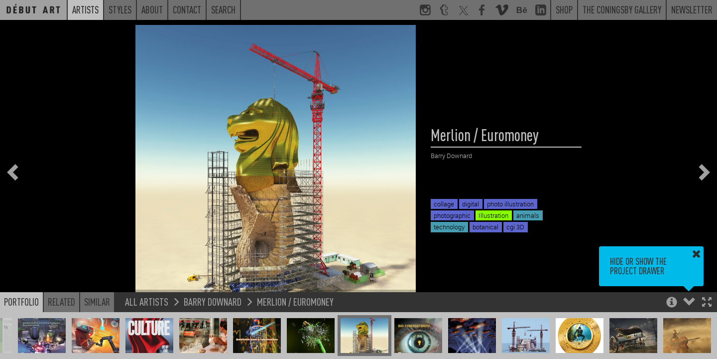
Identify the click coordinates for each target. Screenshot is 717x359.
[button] (707, 303)
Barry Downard (212, 301)
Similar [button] (97, 301)
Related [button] (61, 301)
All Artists (146, 301)
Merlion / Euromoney (295, 301)
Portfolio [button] (21, 301)
